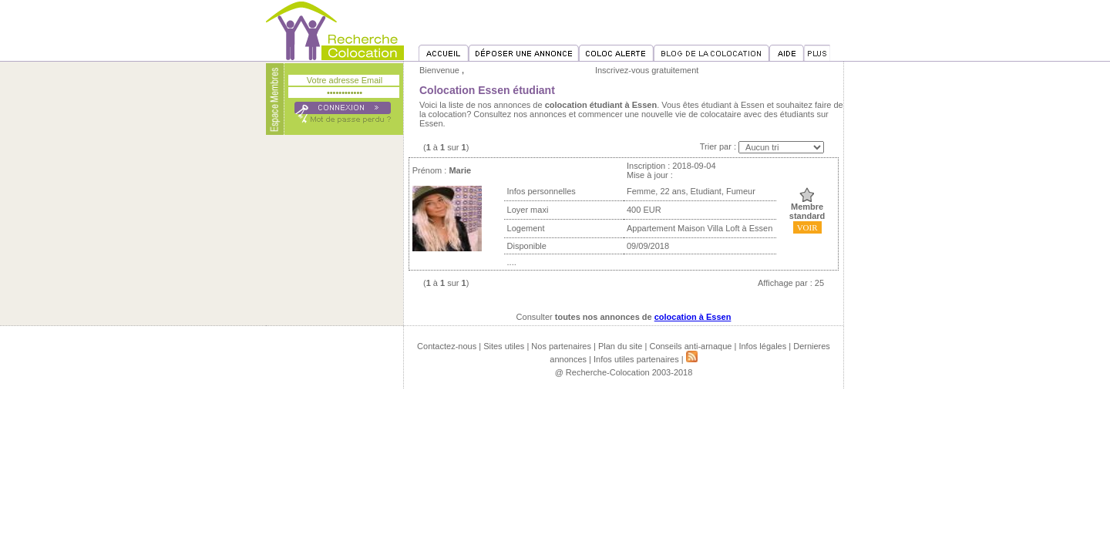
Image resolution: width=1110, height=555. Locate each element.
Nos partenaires (561, 346)
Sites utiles (503, 346)
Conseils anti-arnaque (690, 346)
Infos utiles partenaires (636, 359)
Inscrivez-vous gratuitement (647, 70)
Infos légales (762, 346)
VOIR (807, 227)
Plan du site (620, 346)
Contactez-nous (446, 346)
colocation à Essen (693, 316)
